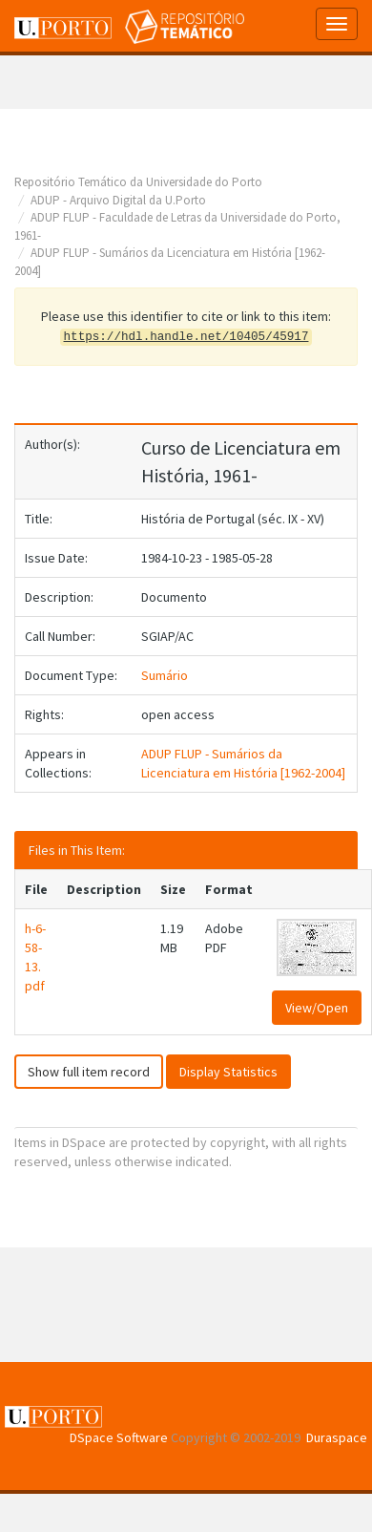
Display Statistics (228, 1071)
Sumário (164, 675)
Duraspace (336, 1437)
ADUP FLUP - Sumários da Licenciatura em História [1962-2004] (243, 763)
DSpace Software (119, 1437)
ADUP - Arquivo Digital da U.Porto (118, 200)
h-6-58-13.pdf (35, 957)
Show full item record (89, 1071)
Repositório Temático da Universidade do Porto (138, 182)
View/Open (316, 1007)
